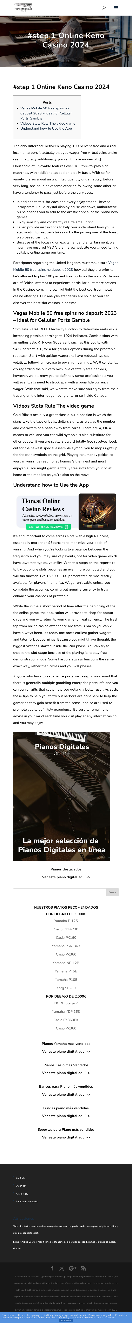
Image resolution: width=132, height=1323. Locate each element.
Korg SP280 (66, 988)
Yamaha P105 (66, 979)
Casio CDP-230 (66, 929)
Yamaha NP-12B (66, 963)
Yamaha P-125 (66, 921)
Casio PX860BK (66, 1020)
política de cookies (105, 1317)
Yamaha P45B (66, 971)
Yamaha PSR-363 (66, 946)
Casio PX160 (66, 937)
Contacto (20, 1178)
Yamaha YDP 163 (66, 1011)
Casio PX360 (66, 954)
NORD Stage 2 (66, 1003)
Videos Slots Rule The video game (47, 123)
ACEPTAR (66, 1320)
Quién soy (21, 1185)
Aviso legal (22, 1193)
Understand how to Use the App (46, 128)
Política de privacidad (27, 1201)
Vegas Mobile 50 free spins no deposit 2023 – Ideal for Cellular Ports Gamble (46, 113)
